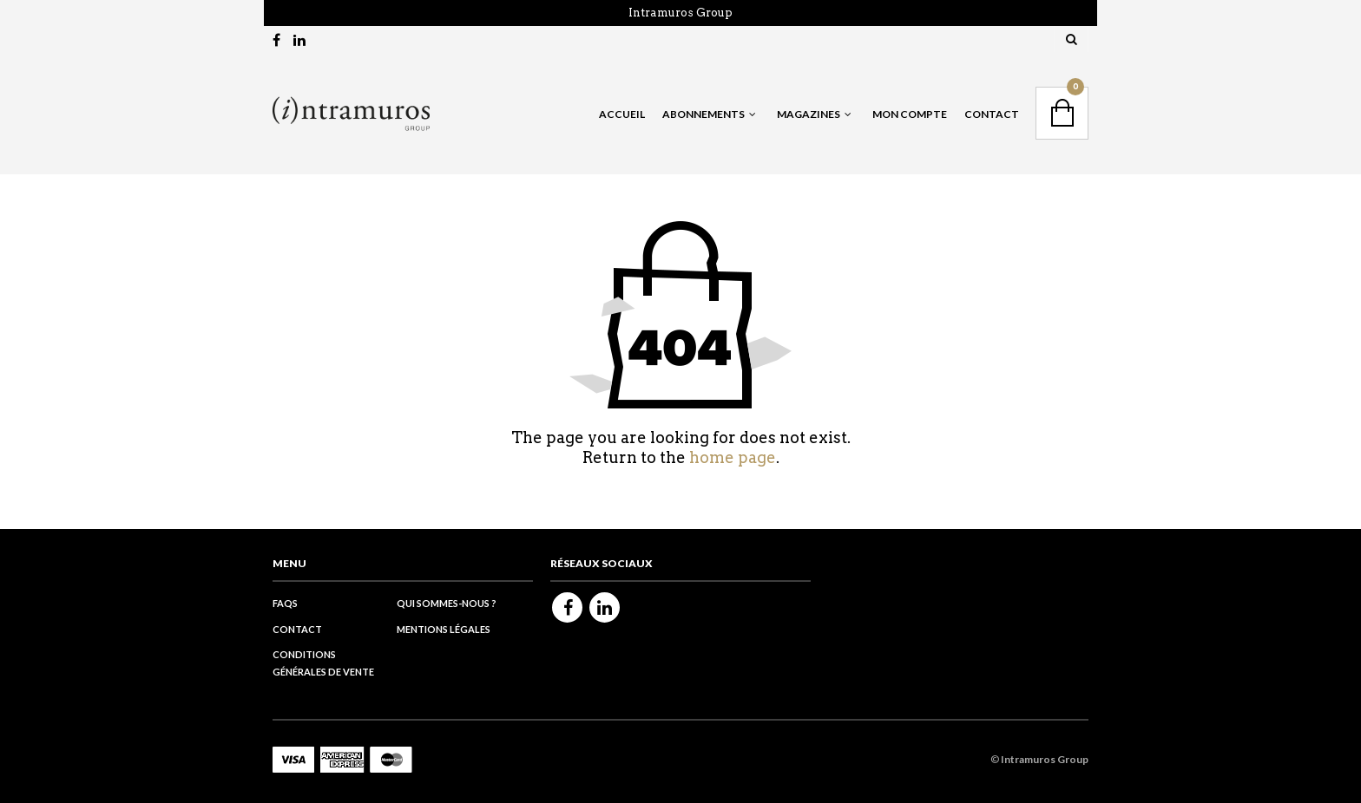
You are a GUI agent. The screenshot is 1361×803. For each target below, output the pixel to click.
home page (732, 457)
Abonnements (703, 114)
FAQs (285, 603)
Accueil (622, 114)
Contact (991, 114)
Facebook (567, 607)
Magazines (808, 114)
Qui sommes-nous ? (446, 603)
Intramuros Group (680, 12)
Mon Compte (909, 114)
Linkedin (604, 607)
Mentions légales (443, 629)
